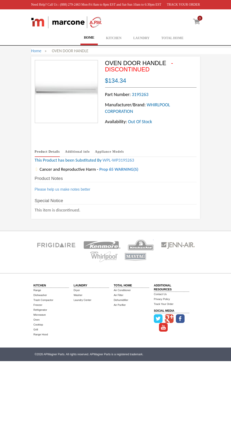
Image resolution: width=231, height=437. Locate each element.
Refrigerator (40, 309)
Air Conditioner (122, 290)
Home (36, 50)
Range (37, 290)
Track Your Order (163, 304)
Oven (37, 319)
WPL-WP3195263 (118, 160)
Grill (36, 329)
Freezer (38, 305)
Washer (78, 295)
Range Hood (41, 334)
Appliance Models (109, 151)
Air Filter (118, 295)
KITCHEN (113, 38)
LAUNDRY (141, 38)
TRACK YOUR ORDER (183, 4)
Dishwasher (40, 295)
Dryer (77, 290)
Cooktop (38, 324)
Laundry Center (82, 300)
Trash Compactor (43, 300)
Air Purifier (120, 305)
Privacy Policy (162, 299)
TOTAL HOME (172, 38)
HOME (89, 37)
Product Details (47, 151)
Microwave (40, 314)
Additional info (77, 151)
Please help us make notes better (62, 189)
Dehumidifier (121, 300)
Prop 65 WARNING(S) (118, 169)
